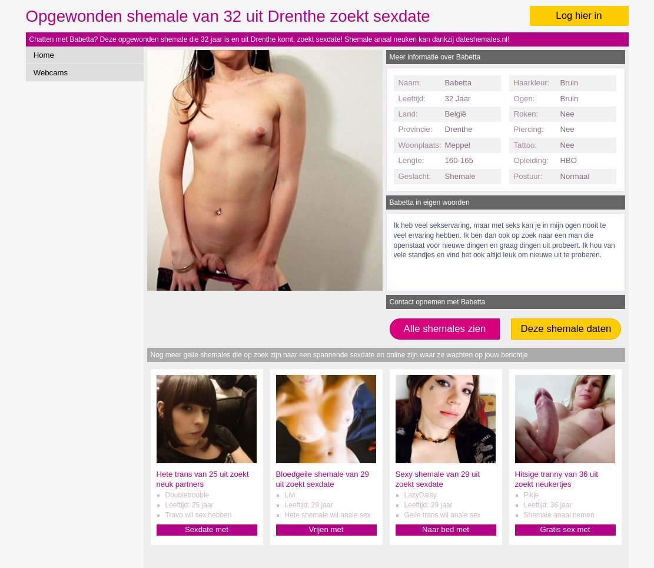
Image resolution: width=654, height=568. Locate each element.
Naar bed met (445, 529)
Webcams (51, 72)
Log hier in (579, 15)
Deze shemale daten (566, 328)
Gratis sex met (565, 529)
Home (44, 55)
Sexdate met (206, 529)
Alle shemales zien (445, 328)
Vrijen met (326, 529)
